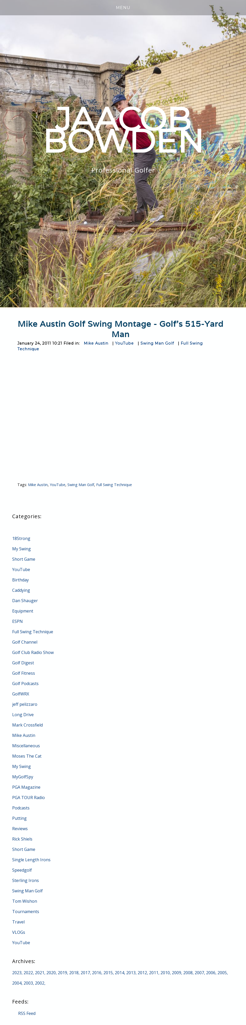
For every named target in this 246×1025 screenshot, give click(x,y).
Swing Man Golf (157, 343)
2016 (96, 973)
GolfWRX (20, 694)
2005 (222, 973)
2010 (165, 973)
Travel (18, 922)
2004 (17, 983)
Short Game (23, 559)
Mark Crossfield (27, 725)
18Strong (21, 538)
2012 (142, 973)
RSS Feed (27, 1013)
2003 (28, 983)
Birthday (20, 580)
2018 (74, 973)
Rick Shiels (22, 839)
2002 (39, 983)
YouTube (124, 343)
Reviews (20, 828)
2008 (188, 973)
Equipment (22, 611)
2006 (210, 973)
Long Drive (23, 714)
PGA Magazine (26, 787)
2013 (131, 973)
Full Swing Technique (114, 484)
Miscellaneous (26, 746)
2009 (176, 973)
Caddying (21, 590)
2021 (39, 973)
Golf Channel (24, 642)
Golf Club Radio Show (33, 652)
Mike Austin (96, 343)
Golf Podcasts (25, 683)
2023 (17, 973)
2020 (51, 973)
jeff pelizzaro (24, 704)
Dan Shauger (25, 600)
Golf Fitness (23, 673)
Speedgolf (22, 870)
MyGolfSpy (22, 777)
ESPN (17, 621)
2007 (199, 973)
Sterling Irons (25, 880)
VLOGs (18, 932)
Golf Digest (23, 663)
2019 (62, 973)
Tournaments (25, 911)
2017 (85, 973)
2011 (153, 973)
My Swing (21, 549)
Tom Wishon (24, 901)
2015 (108, 973)
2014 (119, 973)
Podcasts (21, 808)
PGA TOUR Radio (28, 797)
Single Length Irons (31, 860)
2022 (28, 973)
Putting (19, 818)
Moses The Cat (26, 756)
